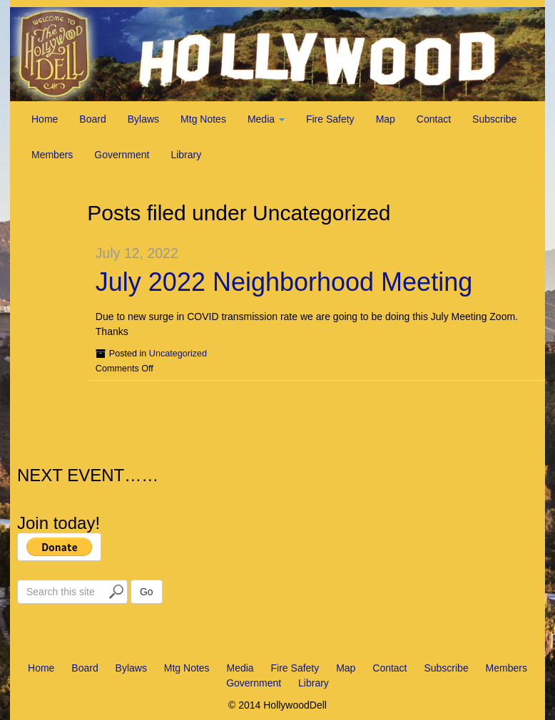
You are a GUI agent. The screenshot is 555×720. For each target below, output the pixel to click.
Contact (434, 119)
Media (266, 119)
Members (52, 154)
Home (44, 119)
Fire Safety (330, 119)
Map (385, 119)
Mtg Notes (203, 119)
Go (146, 591)
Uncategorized (178, 354)
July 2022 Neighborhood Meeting (284, 282)
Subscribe (494, 119)
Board (92, 119)
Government (121, 154)
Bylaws (143, 119)
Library (185, 154)
